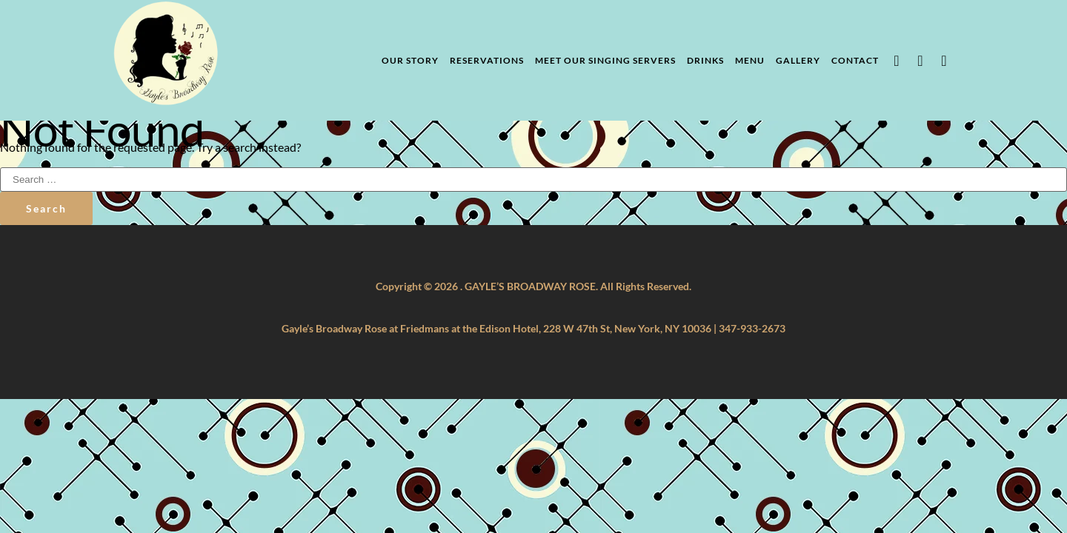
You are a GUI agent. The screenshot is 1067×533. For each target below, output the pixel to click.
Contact (855, 60)
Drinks (705, 60)
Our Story (410, 60)
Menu (750, 60)
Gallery (798, 60)
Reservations (487, 60)
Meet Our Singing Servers (605, 60)
